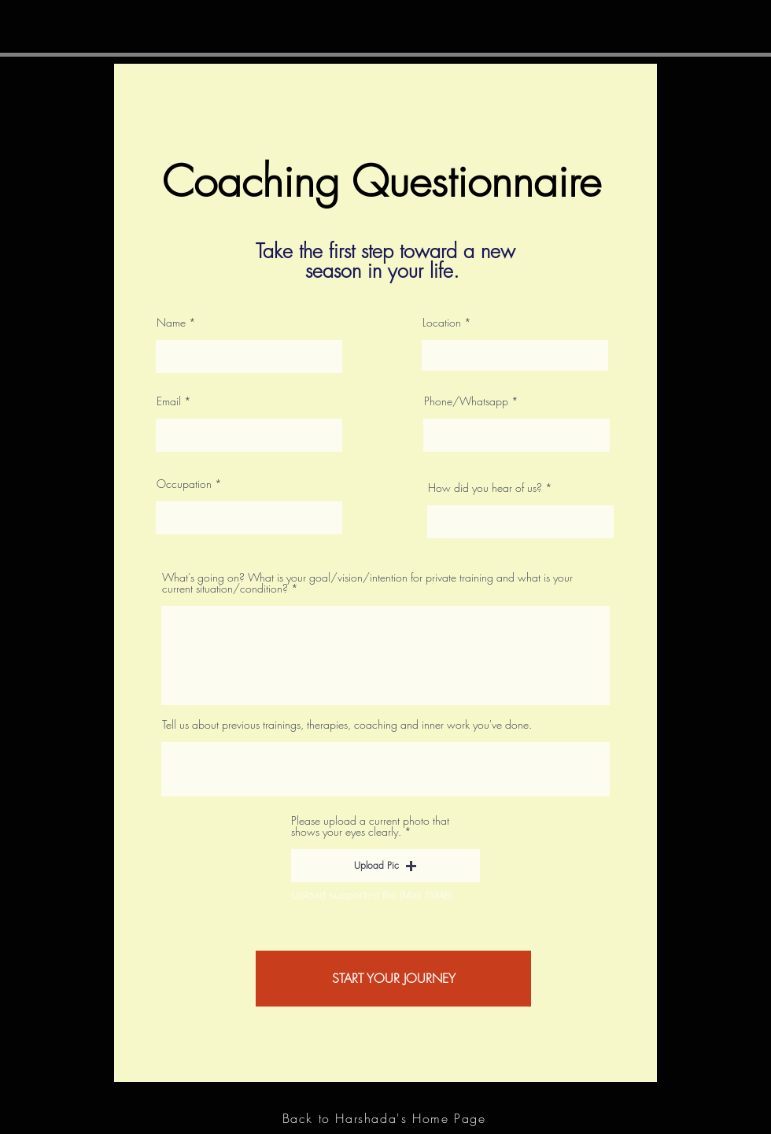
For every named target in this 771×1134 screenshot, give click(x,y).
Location (441, 322)
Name (171, 322)
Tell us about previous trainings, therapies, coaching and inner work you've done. (347, 724)
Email (169, 401)
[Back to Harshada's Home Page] (385, 1118)
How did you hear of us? (485, 487)
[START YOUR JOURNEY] (393, 979)
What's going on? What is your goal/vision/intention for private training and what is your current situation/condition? (367, 583)
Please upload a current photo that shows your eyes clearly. (370, 826)
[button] (385, 865)
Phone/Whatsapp (466, 401)
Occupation (184, 483)
